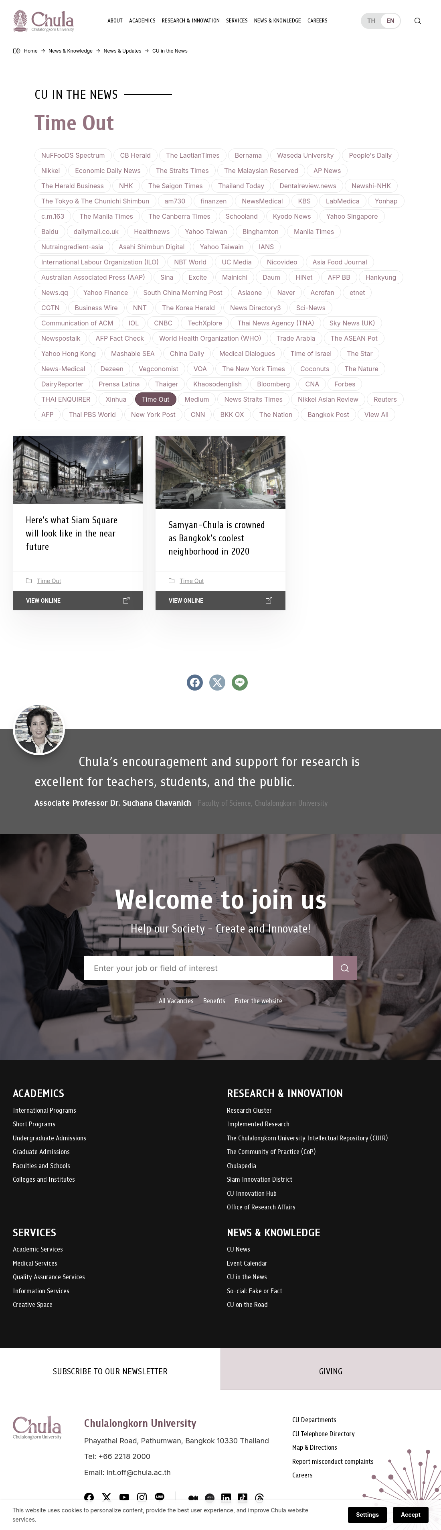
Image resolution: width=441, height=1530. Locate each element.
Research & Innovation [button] (191, 20)
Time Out (156, 399)
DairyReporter (62, 384)
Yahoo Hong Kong (68, 353)
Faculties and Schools (41, 1166)
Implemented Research (258, 1124)
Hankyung (381, 277)
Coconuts (314, 369)
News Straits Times (253, 399)
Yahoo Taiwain (221, 247)
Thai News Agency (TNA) (275, 323)
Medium (197, 399)
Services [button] (237, 20)
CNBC (163, 323)
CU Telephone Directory (323, 1434)
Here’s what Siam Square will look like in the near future (71, 533)
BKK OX (232, 414)
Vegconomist (158, 369)
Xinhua (115, 399)
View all (376, 414)
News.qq (54, 293)
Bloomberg (273, 384)
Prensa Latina (119, 384)
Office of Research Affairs (261, 1207)
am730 (175, 201)
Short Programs (34, 1124)
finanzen (213, 201)
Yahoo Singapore (352, 216)
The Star (359, 353)
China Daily (187, 353)
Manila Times (314, 232)
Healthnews (152, 232)
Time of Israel (311, 353)
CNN (198, 414)
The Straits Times (182, 171)
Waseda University (305, 155)
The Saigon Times (175, 186)
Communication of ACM (77, 323)
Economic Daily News (107, 171)
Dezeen (112, 369)
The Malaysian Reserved (261, 171)
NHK (126, 186)
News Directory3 (255, 308)
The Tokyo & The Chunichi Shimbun (95, 201)
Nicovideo (282, 262)
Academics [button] (142, 20)
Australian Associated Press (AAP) (93, 277)
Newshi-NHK (371, 186)
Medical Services (35, 1263)
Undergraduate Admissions (49, 1138)
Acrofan (322, 293)
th (371, 20)
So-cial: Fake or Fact (254, 1291)
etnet (357, 293)
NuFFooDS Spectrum (73, 155)
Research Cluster (249, 1110)
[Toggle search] (417, 21)
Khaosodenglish (217, 384)
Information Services (41, 1291)
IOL (134, 323)
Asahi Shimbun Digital (151, 247)
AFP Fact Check (119, 338)
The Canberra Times (179, 216)
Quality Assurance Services (49, 1277)
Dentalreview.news (307, 186)
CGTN (50, 308)
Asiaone (250, 293)
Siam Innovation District (259, 1180)
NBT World (190, 262)
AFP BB (339, 277)
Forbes (344, 384)
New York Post (153, 414)
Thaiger (166, 384)
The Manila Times (106, 216)
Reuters (385, 399)
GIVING (330, 1371)
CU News (238, 1249)
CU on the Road (247, 1305)
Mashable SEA (133, 353)
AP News (327, 171)
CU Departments (314, 1420)
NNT (140, 308)
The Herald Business (72, 186)
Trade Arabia (296, 338)
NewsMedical (262, 201)
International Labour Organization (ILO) (100, 262)
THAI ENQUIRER (65, 399)
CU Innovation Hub (252, 1194)
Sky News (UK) (352, 323)
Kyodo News (292, 216)
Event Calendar (247, 1263)
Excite (198, 277)
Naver (286, 293)
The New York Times (253, 369)
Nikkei (50, 171)
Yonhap (386, 201)
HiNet (303, 277)
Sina (167, 277)
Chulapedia (241, 1166)
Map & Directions (314, 1448)
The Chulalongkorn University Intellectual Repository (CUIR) (307, 1138)
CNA (312, 384)
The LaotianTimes (193, 155)
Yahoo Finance (105, 293)
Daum (271, 277)
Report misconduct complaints (333, 1462)
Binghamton (261, 232)
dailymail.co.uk (96, 232)
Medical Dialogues (247, 353)
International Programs (44, 1110)
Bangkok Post (328, 414)
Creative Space (33, 1305)
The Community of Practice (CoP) (271, 1152)
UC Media (237, 262)
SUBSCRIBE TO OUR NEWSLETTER (110, 1371)
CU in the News (247, 1277)
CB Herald (135, 155)
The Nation (276, 414)
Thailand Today (241, 186)
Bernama (248, 155)
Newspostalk (60, 338)
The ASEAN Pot (354, 338)
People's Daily (370, 155)
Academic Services (38, 1249)
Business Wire (96, 308)
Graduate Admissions (41, 1152)
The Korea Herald (188, 308)
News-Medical (63, 369)
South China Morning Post (182, 293)
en (390, 20)
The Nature (361, 369)
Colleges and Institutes (44, 1180)
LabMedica (343, 201)
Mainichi (234, 277)
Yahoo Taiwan (206, 232)
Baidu (50, 232)
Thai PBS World (92, 414)
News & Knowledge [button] (277, 20)
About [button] (115, 20)
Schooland (242, 216)
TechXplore (205, 323)
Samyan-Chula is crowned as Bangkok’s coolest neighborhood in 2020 (216, 538)
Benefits (214, 1001)
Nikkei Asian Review (328, 399)
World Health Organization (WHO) (210, 338)
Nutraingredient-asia (72, 247)
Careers (317, 20)
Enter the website (258, 1001)
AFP (47, 414)
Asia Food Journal (340, 262)
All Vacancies (176, 1001)
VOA (200, 369)
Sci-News (311, 308)
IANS (266, 247)
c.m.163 (52, 216)
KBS (304, 201)
